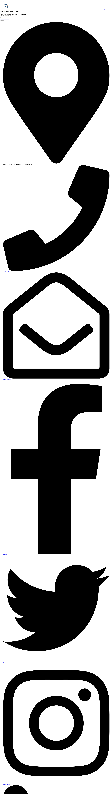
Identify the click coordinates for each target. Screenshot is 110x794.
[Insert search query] (6, 17)
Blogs (104, 9)
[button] (100, 9)
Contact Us (107, 9)
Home (93, 9)
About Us (96, 9)
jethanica (2, 1)
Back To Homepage (5, 19)
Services (100, 9)
